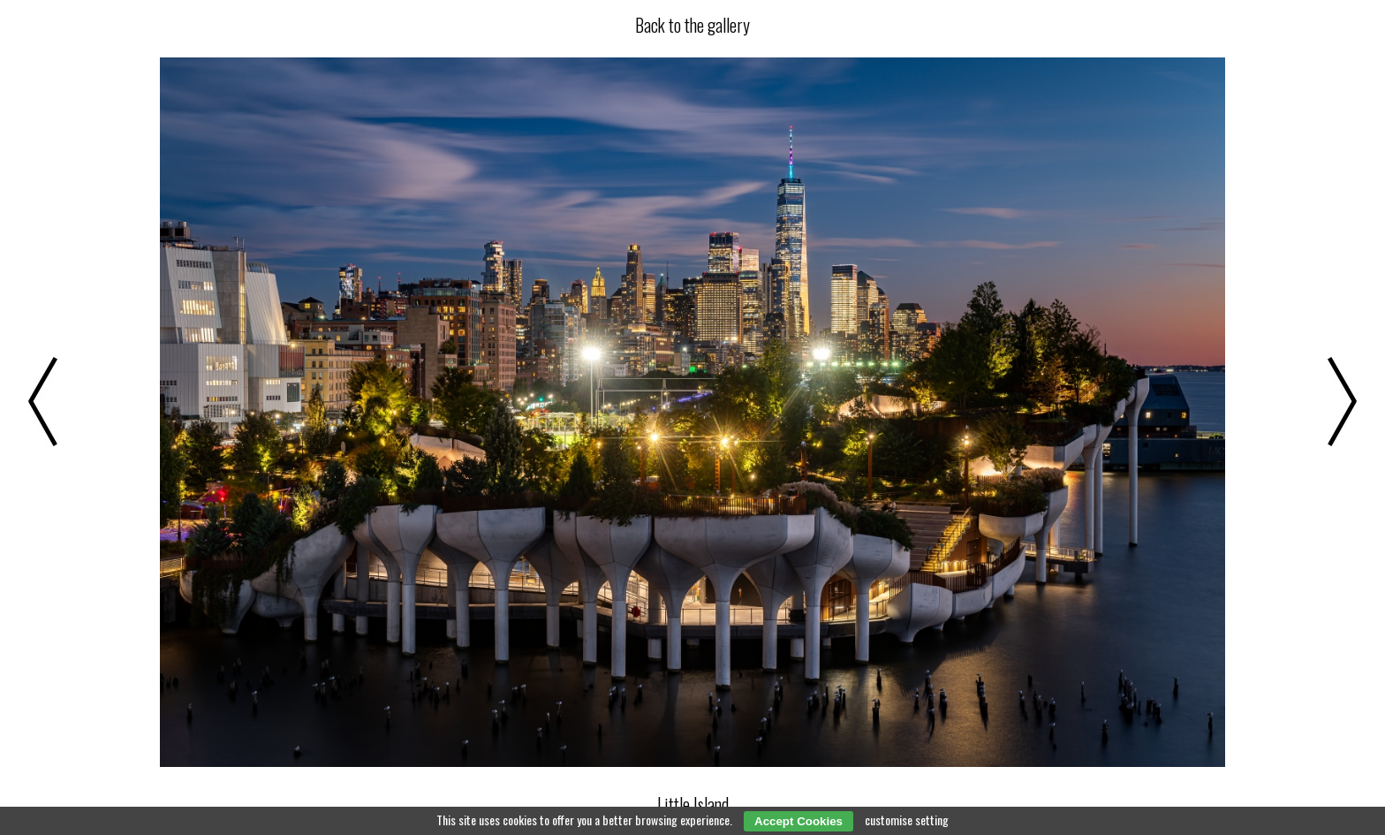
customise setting (907, 819)
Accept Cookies (798, 821)
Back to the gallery (692, 24)
